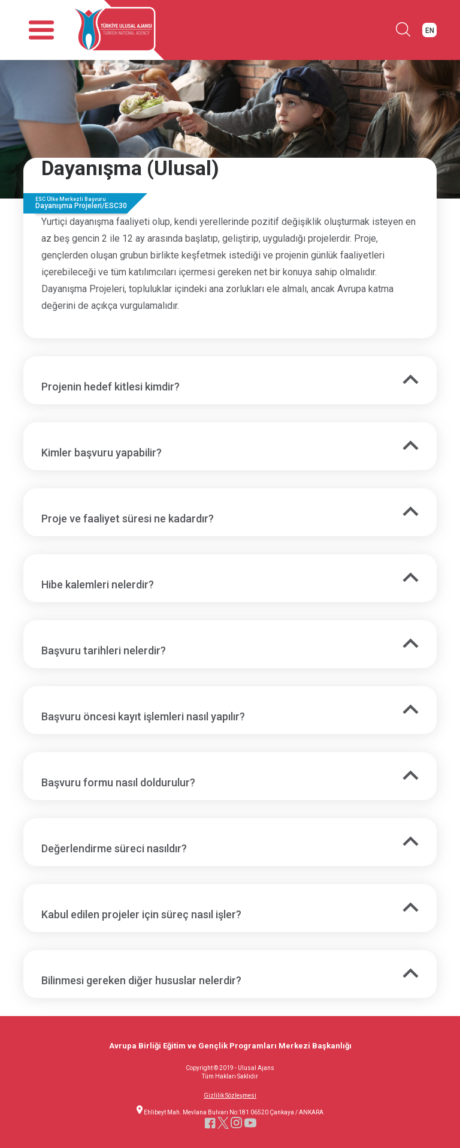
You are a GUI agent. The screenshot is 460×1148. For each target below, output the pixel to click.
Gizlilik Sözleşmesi (230, 1096)
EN (429, 30)
